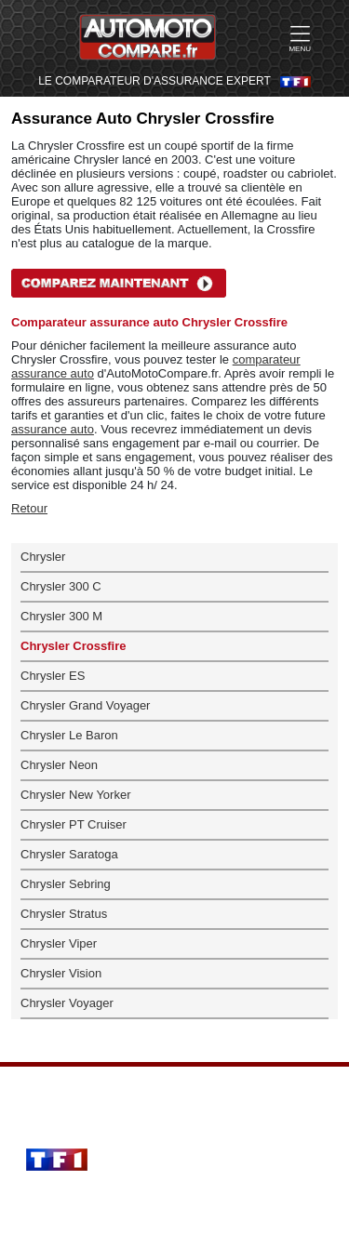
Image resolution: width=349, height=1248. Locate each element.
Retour (29, 508)
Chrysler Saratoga (69, 854)
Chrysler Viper (58, 943)
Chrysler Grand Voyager (85, 705)
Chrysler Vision (60, 973)
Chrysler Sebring (65, 884)
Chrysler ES (52, 676)
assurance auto (52, 429)
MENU (300, 38)
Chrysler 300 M (61, 616)
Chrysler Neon (59, 765)
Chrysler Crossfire (73, 646)
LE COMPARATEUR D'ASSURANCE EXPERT (154, 81)
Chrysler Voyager (67, 1003)
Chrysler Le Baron (69, 735)
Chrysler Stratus (63, 914)
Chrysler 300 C (60, 586)
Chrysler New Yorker (75, 795)
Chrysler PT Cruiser (73, 824)
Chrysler (42, 557)
